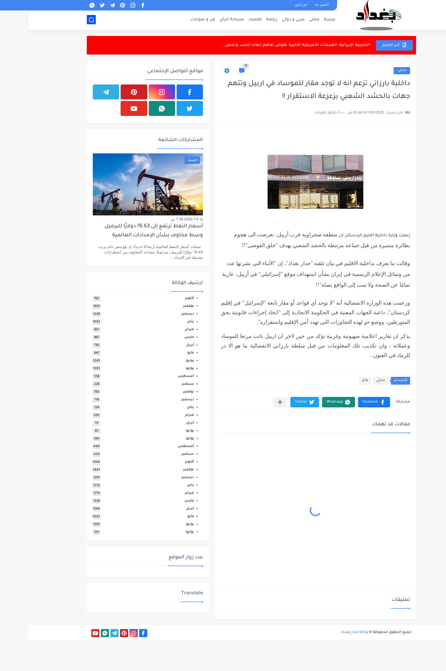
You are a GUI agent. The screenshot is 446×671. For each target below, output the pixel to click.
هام (337, 381)
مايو (162, 353)
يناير (162, 322)
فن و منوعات (174, 19)
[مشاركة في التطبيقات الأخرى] (251, 402)
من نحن (272, 5)
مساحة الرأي (203, 19)
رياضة (243, 19)
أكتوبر (161, 298)
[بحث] (62, 20)
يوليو (161, 369)
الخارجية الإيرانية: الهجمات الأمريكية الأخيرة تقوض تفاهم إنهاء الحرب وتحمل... (267, 45)
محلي (286, 19)
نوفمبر (160, 306)
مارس (161, 337)
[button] (346, 402)
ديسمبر (159, 314)
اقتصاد (226, 19)
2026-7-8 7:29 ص (156, 219)
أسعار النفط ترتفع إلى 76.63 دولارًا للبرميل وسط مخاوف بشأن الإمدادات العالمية (125, 231)
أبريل (161, 345)
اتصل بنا (293, 5)
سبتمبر (159, 384)
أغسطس (157, 376)
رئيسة (301, 19)
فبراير (161, 330)
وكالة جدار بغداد (325, 632)
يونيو (161, 361)
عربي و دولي (265, 19)
